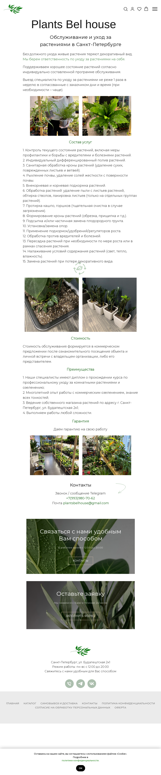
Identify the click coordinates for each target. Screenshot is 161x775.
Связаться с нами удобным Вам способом (80, 546)
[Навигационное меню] (154, 9)
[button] (125, 9)
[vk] (91, 735)
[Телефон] (69, 735)
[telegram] (80, 735)
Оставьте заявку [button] (80, 630)
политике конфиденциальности (80, 760)
